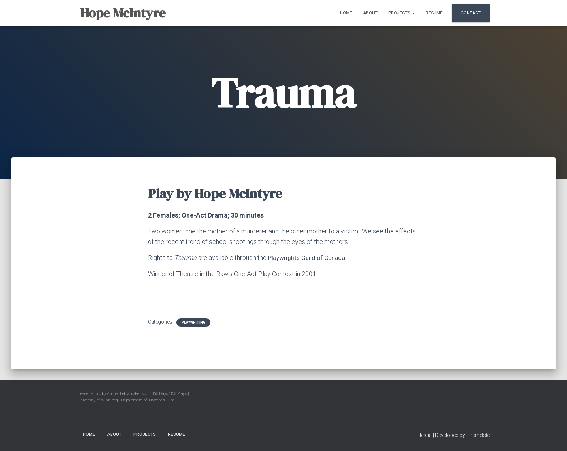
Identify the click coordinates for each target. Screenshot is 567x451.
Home (346, 13)
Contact (471, 13)
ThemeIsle (478, 435)
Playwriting (193, 322)
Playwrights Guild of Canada (308, 257)
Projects (401, 13)
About (370, 13)
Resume (434, 13)
